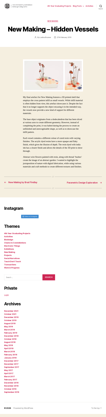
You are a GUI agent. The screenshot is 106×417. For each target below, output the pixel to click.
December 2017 (11, 364)
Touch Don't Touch (12, 264)
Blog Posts (86, 6)
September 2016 (11, 395)
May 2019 (8, 330)
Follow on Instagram (30, 219)
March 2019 (9, 333)
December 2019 (11, 320)
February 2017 (10, 383)
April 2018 (8, 351)
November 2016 (11, 389)
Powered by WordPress (23, 411)
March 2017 (9, 379)
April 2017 (8, 376)
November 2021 (11, 314)
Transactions (10, 267)
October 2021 (10, 317)
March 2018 (9, 354)
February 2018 (10, 358)
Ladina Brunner (45, 40)
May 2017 (8, 373)
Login (6, 298)
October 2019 (10, 323)
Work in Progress (11, 271)
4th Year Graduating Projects (69, 6)
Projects (8, 258)
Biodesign (8, 242)
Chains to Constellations (15, 246)
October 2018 (10, 342)
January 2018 (10, 361)
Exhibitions (9, 252)
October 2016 (10, 392)
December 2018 (11, 339)
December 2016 (11, 386)
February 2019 (10, 336)
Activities (89, 9)
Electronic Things (12, 249)
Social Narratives (12, 261)
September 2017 (11, 370)
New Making (53, 24)
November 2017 (11, 367)
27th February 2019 (64, 40)
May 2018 (8, 348)
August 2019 (10, 326)
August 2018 (10, 345)
